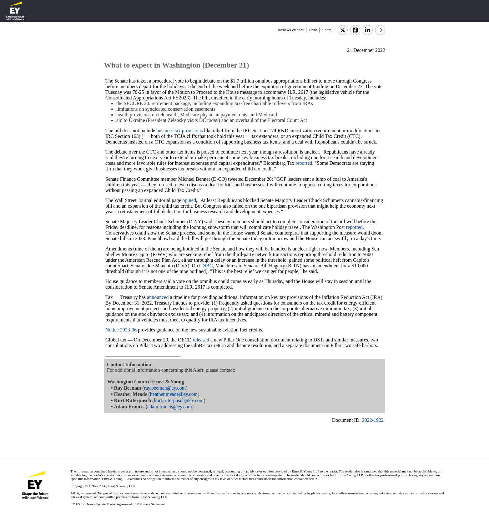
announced (158, 297)
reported (303, 163)
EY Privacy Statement (149, 504)
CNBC (206, 265)
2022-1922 (373, 420)
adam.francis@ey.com (169, 406)
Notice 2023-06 (121, 329)
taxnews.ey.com (291, 30)
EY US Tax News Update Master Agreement (101, 504)
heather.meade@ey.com (174, 394)
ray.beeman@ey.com (165, 388)
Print (313, 30)
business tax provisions (179, 130)
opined (189, 200)
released (201, 339)
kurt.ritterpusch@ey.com (179, 400)
